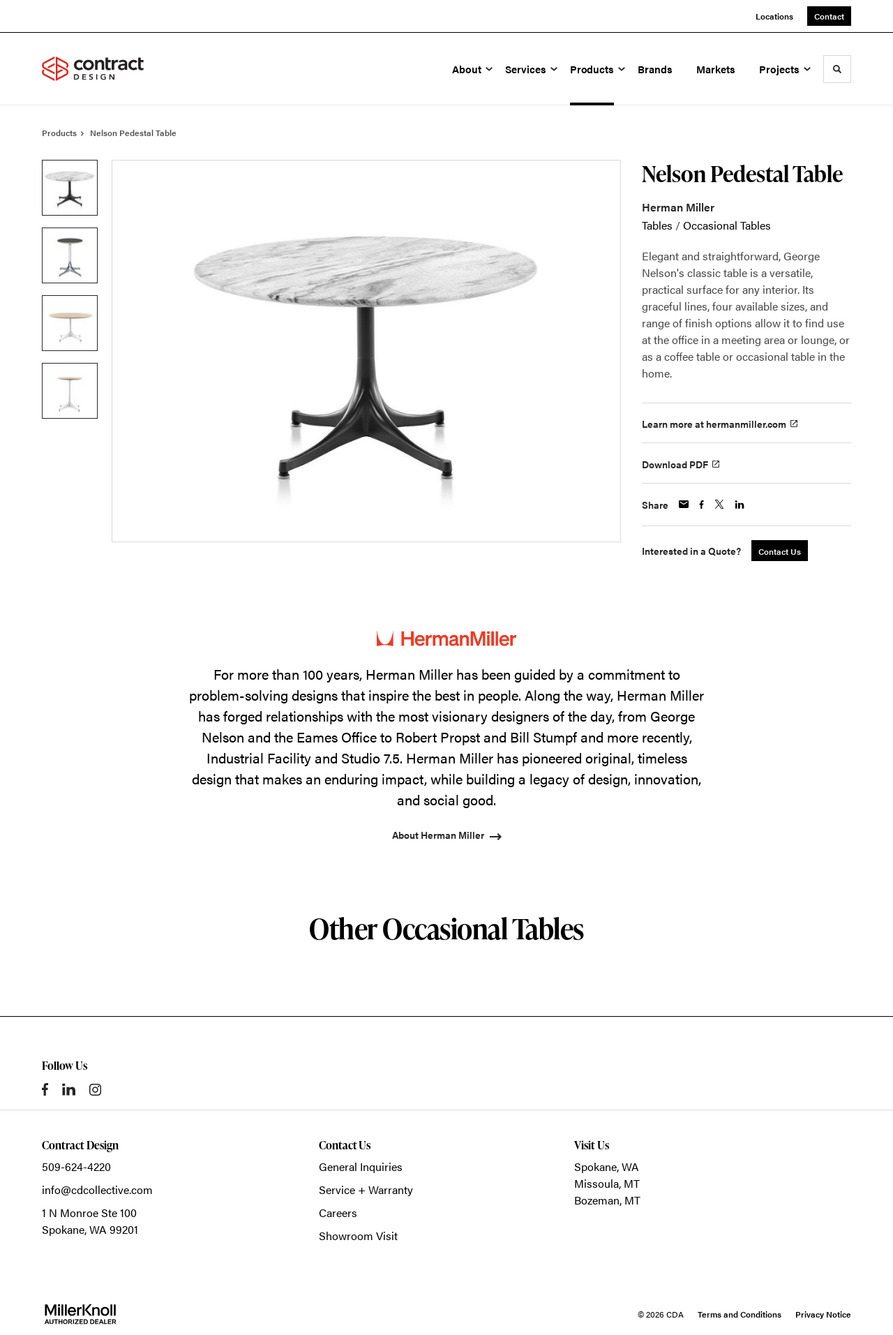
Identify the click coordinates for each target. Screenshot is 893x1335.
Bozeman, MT (607, 1200)
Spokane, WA (606, 1166)
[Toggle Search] (837, 69)
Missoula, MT (607, 1183)
